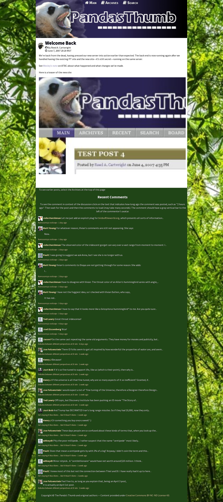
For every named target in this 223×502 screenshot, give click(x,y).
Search (130, 2)
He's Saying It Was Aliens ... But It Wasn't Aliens (57, 415)
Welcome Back (60, 43)
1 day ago (63, 222)
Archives (109, 2)
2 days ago (63, 249)
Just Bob (48, 369)
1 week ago (83, 354)
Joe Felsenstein (52, 349)
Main (90, 2)
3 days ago (63, 286)
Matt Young (49, 228)
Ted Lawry (48, 319)
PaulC (46, 255)
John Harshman (52, 218)
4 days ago (63, 323)
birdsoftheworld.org (108, 218)
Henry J (47, 359)
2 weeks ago (83, 476)
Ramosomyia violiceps (47, 222)
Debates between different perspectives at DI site (58, 344)
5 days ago (63, 334)
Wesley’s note (50, 65)
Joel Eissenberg (52, 329)
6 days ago (83, 344)
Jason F (47, 339)
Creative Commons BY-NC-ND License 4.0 (147, 495)
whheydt (48, 440)
